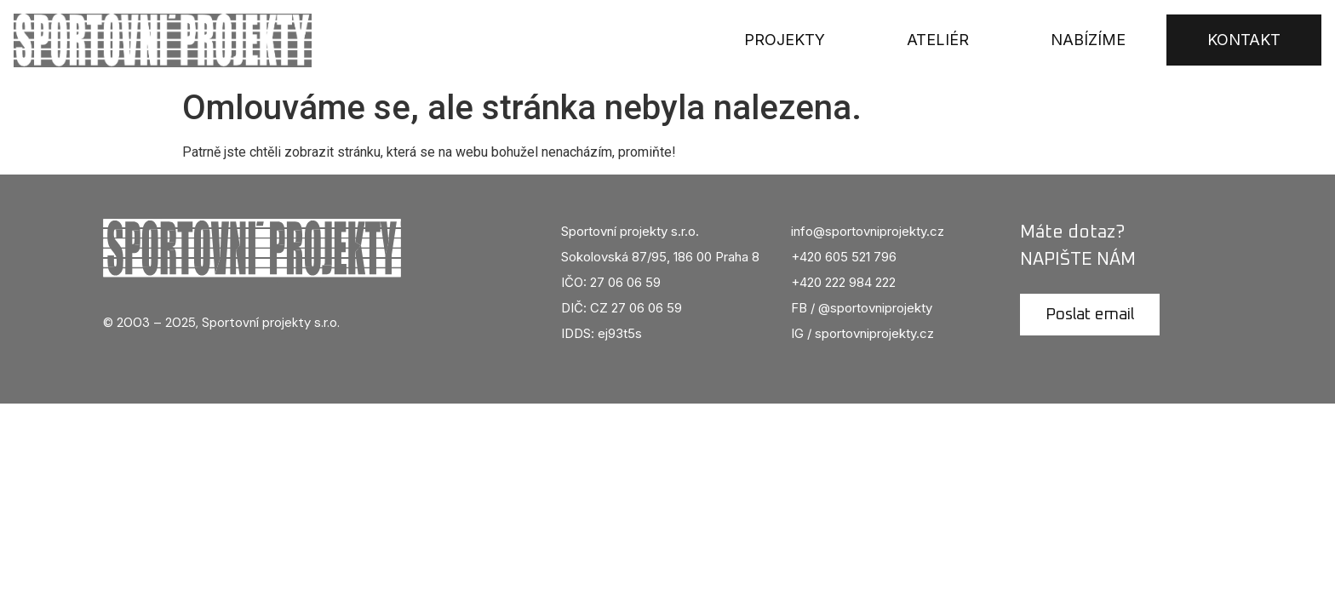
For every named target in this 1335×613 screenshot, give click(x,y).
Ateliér (938, 40)
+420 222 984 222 (843, 282)
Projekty (784, 40)
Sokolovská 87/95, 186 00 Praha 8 (660, 257)
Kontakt (1244, 40)
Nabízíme (1088, 40)
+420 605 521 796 (844, 257)
